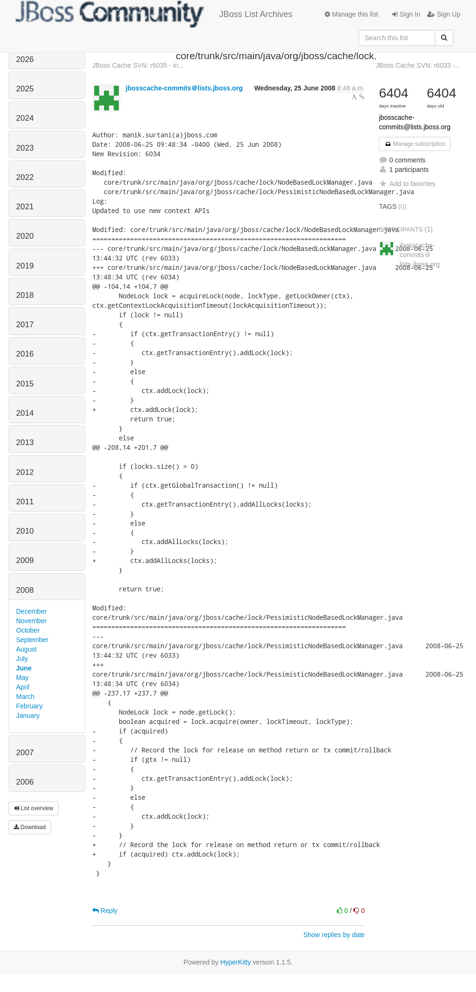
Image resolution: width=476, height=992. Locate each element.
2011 (25, 501)
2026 (25, 59)
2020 (25, 236)
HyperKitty (235, 962)
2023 (25, 147)
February (29, 706)
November (31, 621)
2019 (25, 265)
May (22, 677)
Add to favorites (407, 184)
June (24, 668)
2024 (25, 118)
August (26, 649)
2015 (25, 383)
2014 (25, 413)
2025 (25, 88)
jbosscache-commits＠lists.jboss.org (184, 88)
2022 (25, 177)
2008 (25, 590)
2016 (25, 353)
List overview (33, 808)
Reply (105, 910)
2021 (25, 206)
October (28, 630)
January (28, 715)
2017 (25, 324)
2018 (25, 295)
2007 (25, 752)
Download (30, 827)
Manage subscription (415, 144)
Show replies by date (334, 934)
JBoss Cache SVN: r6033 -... (418, 65)
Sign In (406, 14)
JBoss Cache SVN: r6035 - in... (138, 65)
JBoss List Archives (154, 14)
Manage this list (351, 14)
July (22, 658)
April (22, 687)
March (25, 696)
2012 (25, 472)
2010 (25, 531)
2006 (25, 782)
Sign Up (443, 14)
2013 (25, 442)
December (31, 611)
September (32, 639)
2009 (25, 560)
